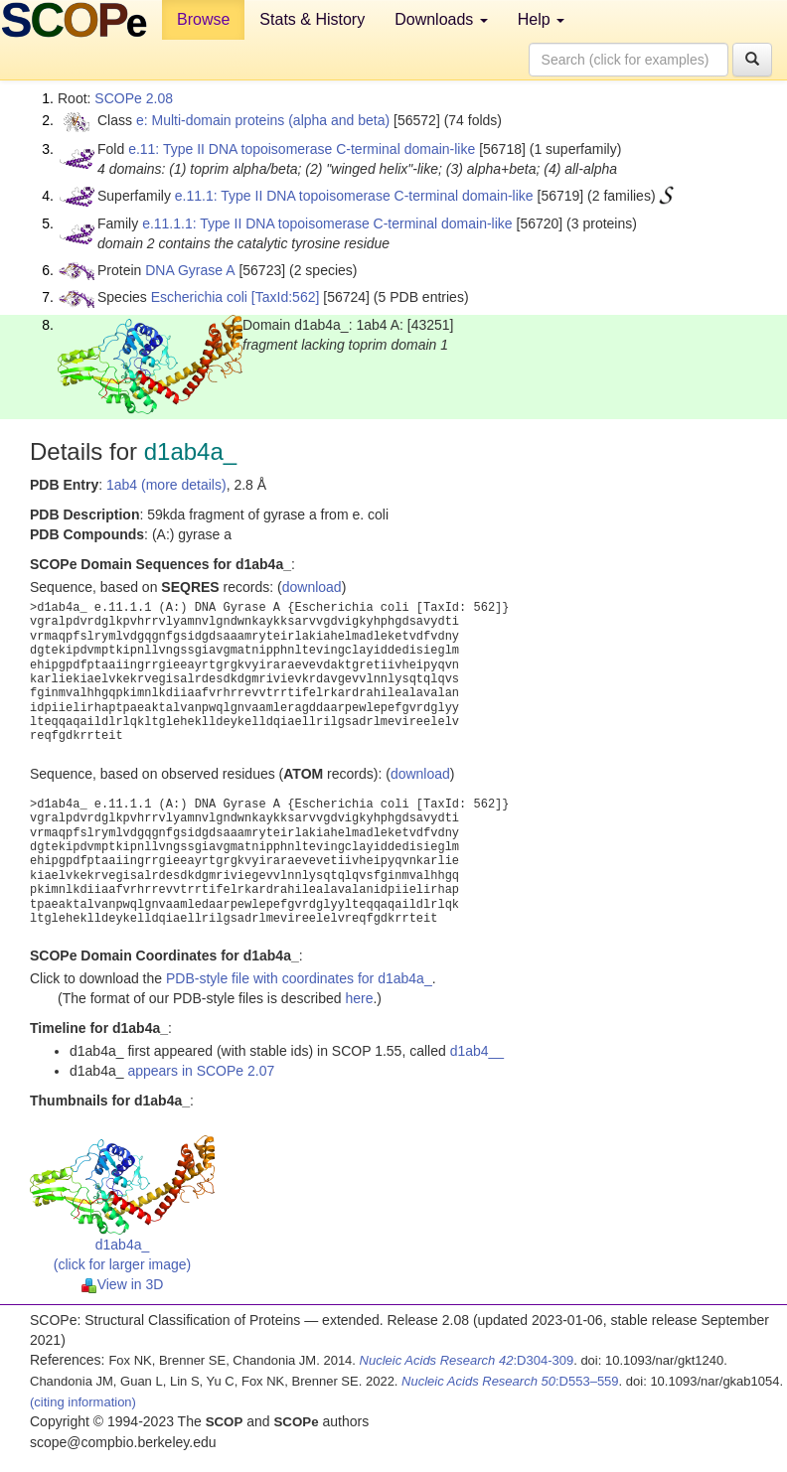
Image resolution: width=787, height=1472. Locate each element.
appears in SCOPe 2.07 (200, 1071)
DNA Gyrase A (190, 270)
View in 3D (122, 1284)
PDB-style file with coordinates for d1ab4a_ (299, 978)
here (359, 998)
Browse (203, 19)
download (312, 587)
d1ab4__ (477, 1051)
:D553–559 (510, 1381)
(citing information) (83, 1402)
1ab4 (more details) (166, 485)
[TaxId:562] (285, 297)
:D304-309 (467, 1360)
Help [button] (541, 19)
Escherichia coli (199, 297)
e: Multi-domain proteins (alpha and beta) (263, 120)
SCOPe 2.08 (133, 98)
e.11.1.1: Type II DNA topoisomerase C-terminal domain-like (327, 223)
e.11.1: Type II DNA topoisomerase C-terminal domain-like (354, 196)
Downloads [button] (441, 19)
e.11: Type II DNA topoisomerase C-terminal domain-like (301, 149)
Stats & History (312, 19)
